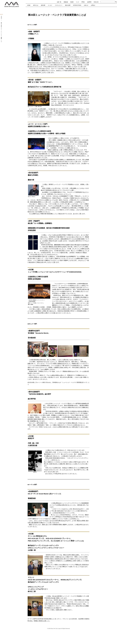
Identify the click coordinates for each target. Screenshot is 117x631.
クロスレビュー (58, 5)
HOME (28, 5)
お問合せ (93, 5)
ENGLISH (96, 2)
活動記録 (66, 2)
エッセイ (50, 5)
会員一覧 (59, 2)
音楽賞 (71, 2)
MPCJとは (35, 5)
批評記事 (43, 5)
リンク (77, 2)
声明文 (83, 2)
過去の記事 (67, 5)
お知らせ (86, 5)
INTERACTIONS (77, 5)
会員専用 (89, 2)
